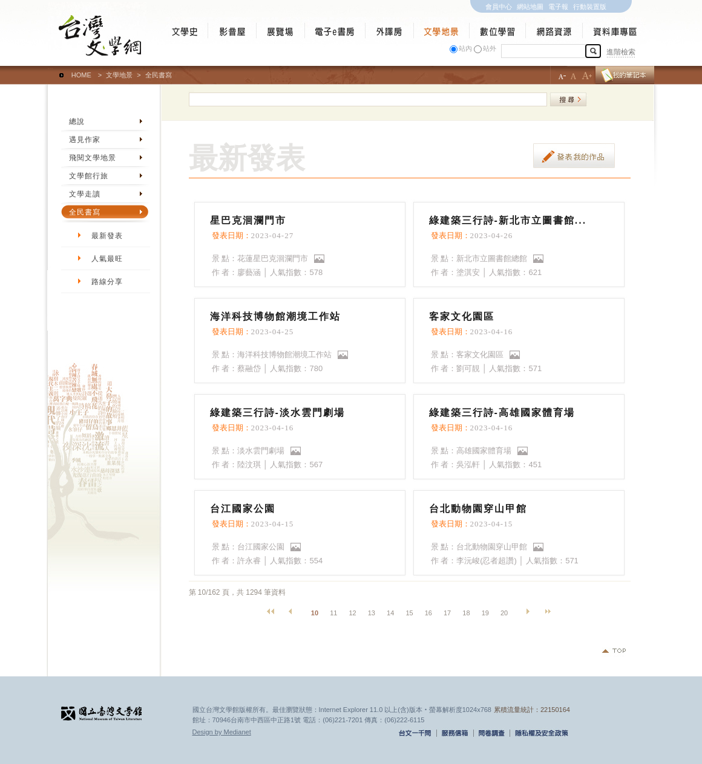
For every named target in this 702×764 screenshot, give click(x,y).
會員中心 (498, 6)
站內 (465, 48)
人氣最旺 (107, 258)
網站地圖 (530, 6)
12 (352, 613)
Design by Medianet (221, 732)
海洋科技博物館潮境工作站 (275, 316)
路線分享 (107, 281)
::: (50, 69)
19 (485, 613)
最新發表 (107, 235)
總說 (77, 121)
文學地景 (119, 75)
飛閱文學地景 (92, 158)
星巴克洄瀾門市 (248, 220)
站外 (489, 48)
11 (333, 613)
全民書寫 (84, 212)
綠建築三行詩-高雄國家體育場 (502, 412)
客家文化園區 (461, 316)
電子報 (558, 6)
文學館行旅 (88, 176)
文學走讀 (84, 194)
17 (447, 613)
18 (466, 613)
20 (504, 613)
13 (371, 613)
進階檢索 (620, 52)
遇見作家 (84, 139)
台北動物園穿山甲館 (478, 508)
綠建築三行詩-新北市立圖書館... (508, 220)
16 (428, 613)
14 (390, 613)
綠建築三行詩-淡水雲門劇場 (277, 412)
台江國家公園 (242, 508)
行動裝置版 (589, 6)
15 (409, 613)
